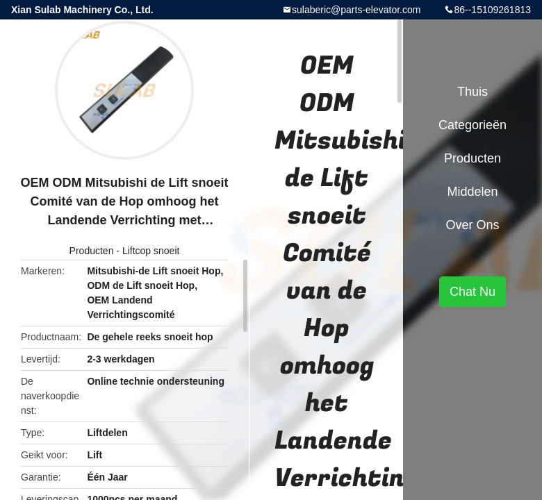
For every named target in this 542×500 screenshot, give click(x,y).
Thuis (472, 92)
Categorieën (472, 125)
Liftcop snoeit (151, 250)
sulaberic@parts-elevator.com (356, 9)
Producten (91, 250)
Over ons (472, 225)
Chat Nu (472, 292)
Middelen (472, 192)
